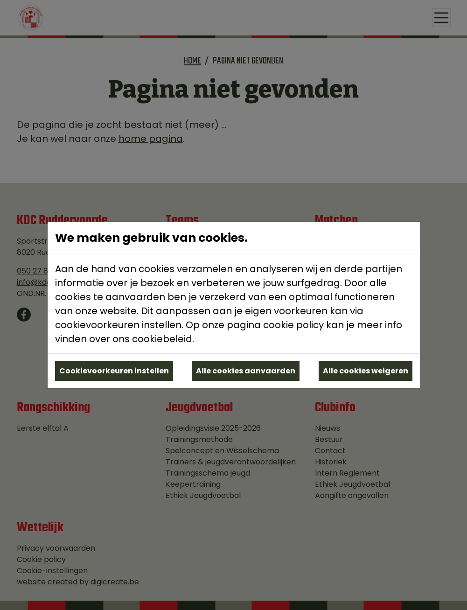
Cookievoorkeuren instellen (114, 370)
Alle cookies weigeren (365, 370)
